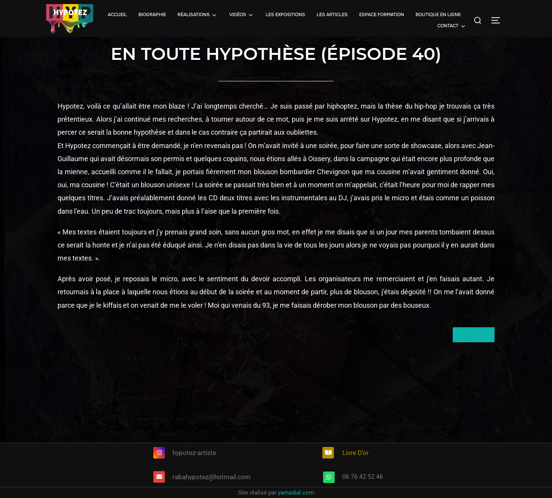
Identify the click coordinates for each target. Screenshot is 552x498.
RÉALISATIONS (197, 15)
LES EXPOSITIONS (285, 15)
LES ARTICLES (332, 15)
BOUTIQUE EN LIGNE (438, 15)
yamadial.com (296, 492)
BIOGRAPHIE (152, 15)
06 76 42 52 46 (362, 476)
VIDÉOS (241, 15)
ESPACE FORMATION (381, 15)
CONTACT (452, 26)
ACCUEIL (117, 15)
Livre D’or (355, 453)
